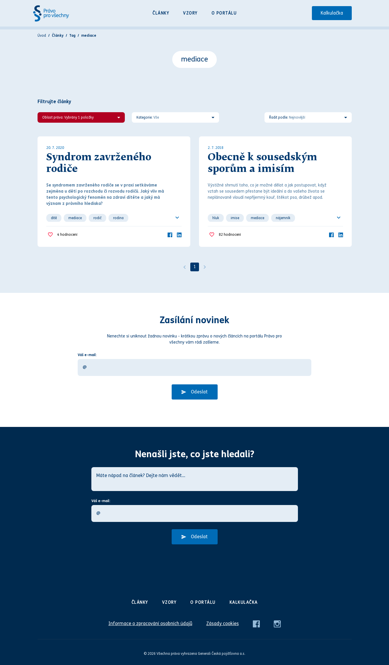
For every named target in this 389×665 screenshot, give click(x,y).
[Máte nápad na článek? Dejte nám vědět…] (194, 479)
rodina (118, 218)
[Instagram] (277, 623)
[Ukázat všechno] (177, 218)
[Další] (204, 267)
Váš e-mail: (87, 355)
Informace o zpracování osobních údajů (150, 623)
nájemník (283, 218)
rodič (97, 218)
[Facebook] (170, 234)
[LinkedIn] (179, 234)
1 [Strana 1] (194, 266)
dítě (54, 218)
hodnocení (67, 235)
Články (160, 13)
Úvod (42, 36)
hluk (215, 218)
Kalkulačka (332, 13)
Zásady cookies (222, 623)
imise (235, 218)
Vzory (190, 13)
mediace (75, 218)
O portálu (224, 13)
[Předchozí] (184, 267)
